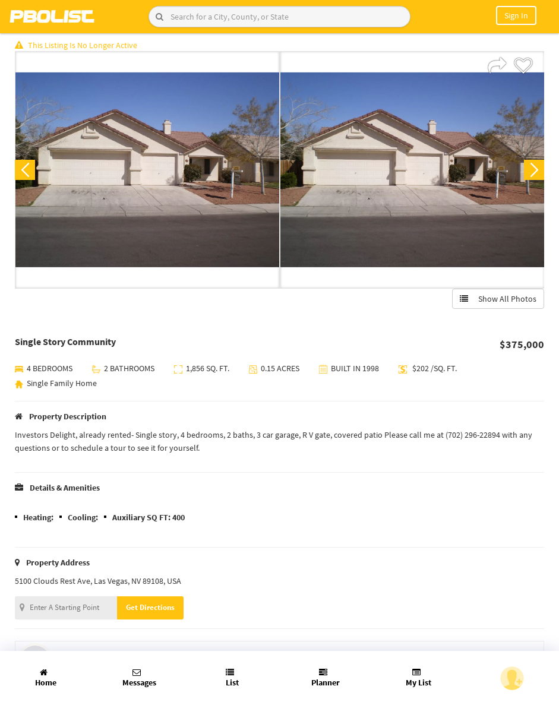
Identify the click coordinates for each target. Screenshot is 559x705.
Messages (139, 678)
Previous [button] (25, 170)
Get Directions (150, 607)
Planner (325, 678)
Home (45, 678)
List (232, 678)
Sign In (516, 15)
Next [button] (534, 170)
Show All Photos (498, 298)
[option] (147, 170)
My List (418, 678)
